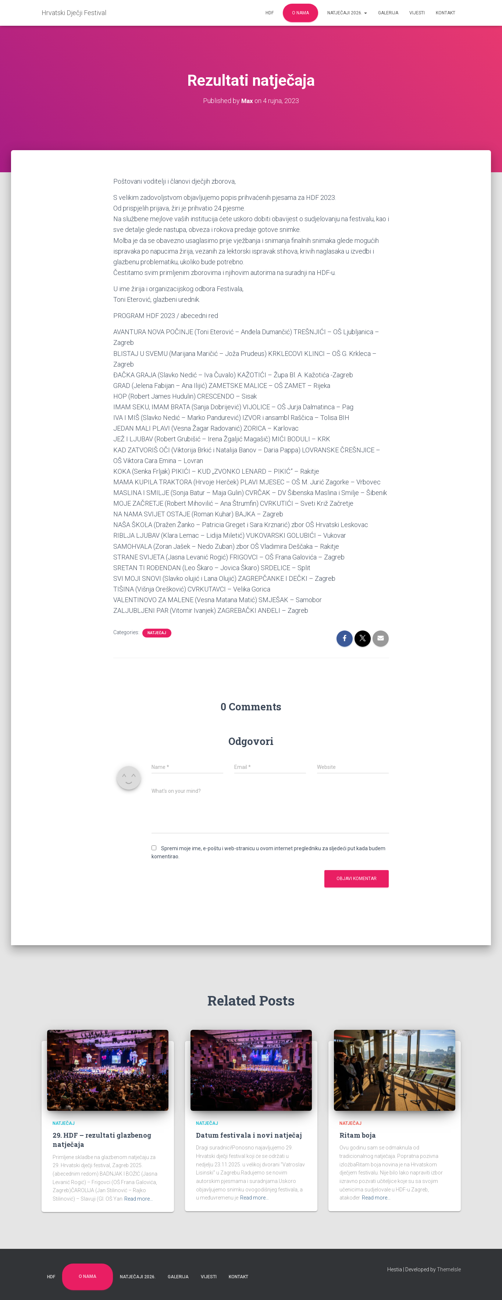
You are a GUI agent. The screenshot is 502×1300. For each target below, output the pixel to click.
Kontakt (445, 12)
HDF (270, 12)
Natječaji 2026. (347, 12)
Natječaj (156, 633)
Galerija (388, 12)
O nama (300, 12)
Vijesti (417, 12)
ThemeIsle (449, 1269)
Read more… (138, 1199)
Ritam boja (357, 1135)
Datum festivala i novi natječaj (249, 1135)
